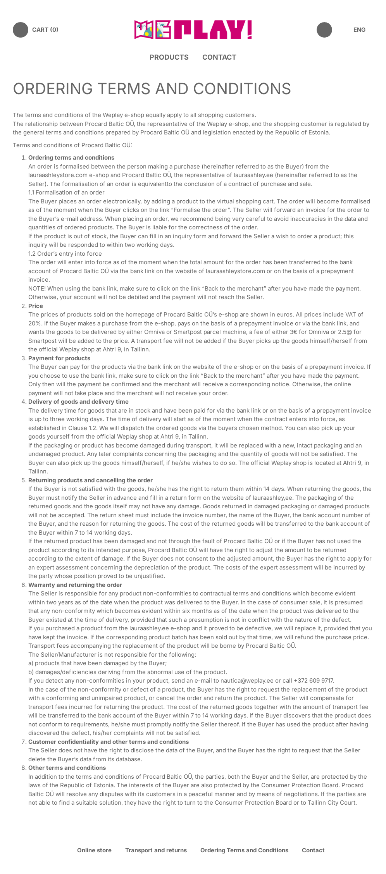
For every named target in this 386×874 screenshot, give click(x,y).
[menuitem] (363, 30)
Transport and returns (156, 850)
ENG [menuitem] (359, 29)
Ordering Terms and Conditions (244, 850)
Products (169, 57)
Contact (219, 57)
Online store (94, 850)
